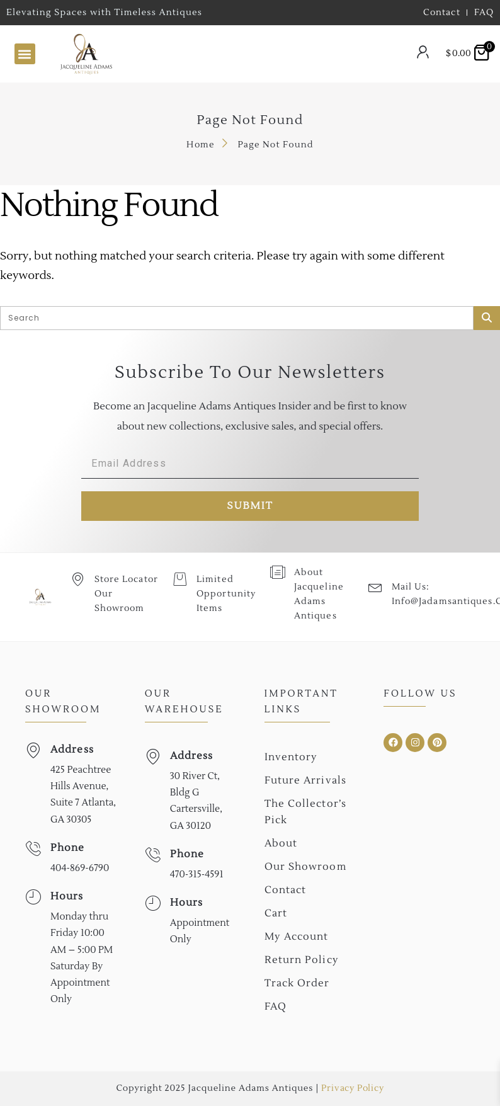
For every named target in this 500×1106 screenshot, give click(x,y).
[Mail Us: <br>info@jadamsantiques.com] (375, 586)
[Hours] (33, 897)
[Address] (33, 750)
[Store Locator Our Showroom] (77, 579)
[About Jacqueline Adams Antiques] (277, 572)
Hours (67, 896)
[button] (24, 53)
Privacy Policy (352, 1088)
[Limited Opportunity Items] (179, 579)
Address (72, 749)
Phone (67, 847)
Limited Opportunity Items (225, 594)
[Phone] (33, 849)
